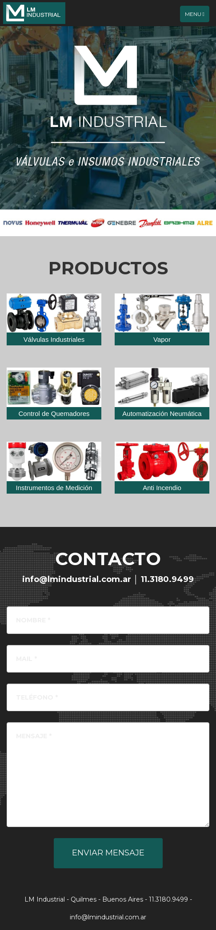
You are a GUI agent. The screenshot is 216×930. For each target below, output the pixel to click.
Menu (196, 16)
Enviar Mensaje (108, 853)
